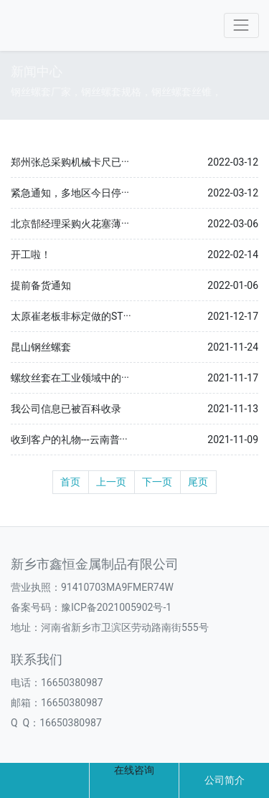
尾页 (198, 482)
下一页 (157, 482)
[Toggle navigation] (241, 25)
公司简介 (224, 780)
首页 (70, 482)
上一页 (111, 482)
